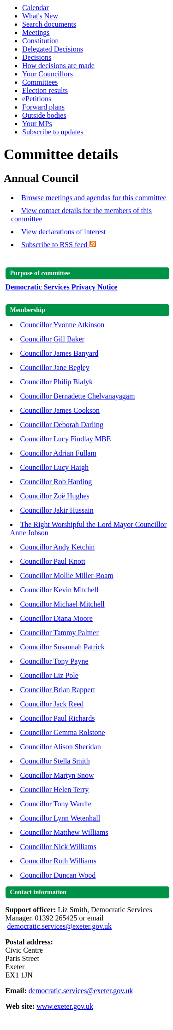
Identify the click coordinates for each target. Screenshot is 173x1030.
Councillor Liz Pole (49, 675)
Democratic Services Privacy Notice (62, 287)
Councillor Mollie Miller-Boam (66, 575)
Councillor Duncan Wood (58, 875)
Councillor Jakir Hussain (57, 510)
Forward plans (43, 107)
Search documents (49, 24)
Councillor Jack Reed (52, 704)
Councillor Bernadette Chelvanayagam (77, 396)
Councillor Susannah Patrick (62, 647)
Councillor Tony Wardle (55, 804)
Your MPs (37, 123)
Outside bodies (44, 115)
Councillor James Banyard (59, 353)
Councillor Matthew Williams (64, 832)
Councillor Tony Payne (54, 661)
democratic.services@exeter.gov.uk (59, 926)
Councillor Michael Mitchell (62, 604)
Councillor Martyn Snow (57, 775)
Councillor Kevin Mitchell (59, 590)
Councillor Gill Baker (52, 339)
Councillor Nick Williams (58, 847)
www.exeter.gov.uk (64, 1006)
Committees (40, 82)
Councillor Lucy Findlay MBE (65, 439)
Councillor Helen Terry (54, 789)
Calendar (35, 8)
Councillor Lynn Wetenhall (60, 818)
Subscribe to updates (52, 132)
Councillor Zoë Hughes (54, 496)
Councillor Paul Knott (52, 561)
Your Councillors (47, 74)
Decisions (36, 57)
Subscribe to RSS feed (58, 245)
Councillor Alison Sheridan (60, 747)
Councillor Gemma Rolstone (62, 732)
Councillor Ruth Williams (58, 861)
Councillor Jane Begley (54, 367)
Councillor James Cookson (60, 410)
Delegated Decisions (52, 49)
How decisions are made (58, 65)
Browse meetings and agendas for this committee (94, 198)
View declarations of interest (63, 232)
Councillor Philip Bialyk (56, 382)
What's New (40, 16)
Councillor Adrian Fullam (58, 453)
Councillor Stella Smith (55, 761)
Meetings (36, 32)
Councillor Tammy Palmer (59, 633)
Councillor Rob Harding (56, 482)
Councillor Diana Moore (56, 618)
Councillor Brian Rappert (57, 690)
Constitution (40, 41)
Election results (45, 90)
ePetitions (36, 99)
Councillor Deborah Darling (61, 424)
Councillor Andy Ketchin (57, 547)
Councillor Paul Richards (57, 718)
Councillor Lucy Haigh (54, 467)
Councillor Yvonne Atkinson (62, 325)
